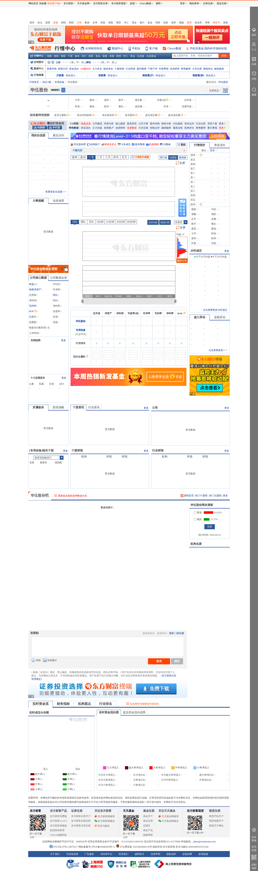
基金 (150, 22)
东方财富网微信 (105, 821)
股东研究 (132, 123)
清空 (177, 661)
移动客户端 (53, 3)
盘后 (83, 157)
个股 (70, 56)
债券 (173, 22)
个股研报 (119, 68)
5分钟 (100, 221)
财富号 (216, 22)
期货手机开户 (216, 816)
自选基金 (151, 56)
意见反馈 (254, 848)
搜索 (225, 22)
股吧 (189, 22)
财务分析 (166, 123)
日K (74, 221)
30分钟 (121, 221)
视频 (181, 22)
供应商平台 (106, 854)
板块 (77, 56)
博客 (207, 22)
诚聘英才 (139, 854)
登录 (171, 633)
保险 (165, 22)
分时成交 (196, 250)
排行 (84, 56)
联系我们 (123, 854)
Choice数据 (174, 48)
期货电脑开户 (216, 820)
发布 (159, 661)
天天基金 (128, 810)
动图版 (173, 157)
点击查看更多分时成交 (215, 309)
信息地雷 (58, 200)
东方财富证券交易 (81, 825)
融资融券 (219, 68)
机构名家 (196, 543)
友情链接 (203, 854)
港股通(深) (198, 75)
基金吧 (198, 22)
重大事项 (212, 127)
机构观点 (84, 703)
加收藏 (42, 3)
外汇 (126, 22)
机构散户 (109, 127)
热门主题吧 (215, 495)
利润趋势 (36, 340)
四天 (116, 157)
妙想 (132, 3)
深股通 (102, 75)
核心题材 (120, 123)
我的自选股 (38, 135)
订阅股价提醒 (140, 157)
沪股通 (60, 75)
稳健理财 (148, 834)
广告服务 (89, 854)
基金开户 (148, 816)
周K (83, 221)
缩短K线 (165, 222)
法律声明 (155, 854)
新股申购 (52, 68)
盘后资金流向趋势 (134, 712)
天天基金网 (83, 3)
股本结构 (155, 123)
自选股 (140, 56)
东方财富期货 (195, 810)
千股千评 (152, 68)
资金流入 (70, 75)
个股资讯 (78, 407)
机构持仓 (189, 127)
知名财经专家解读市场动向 (144, 703)
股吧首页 (187, 495)
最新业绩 (178, 127)
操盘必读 (86, 123)
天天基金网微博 (168, 816)
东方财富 (35, 810)
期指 (63, 22)
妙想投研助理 (57, 830)
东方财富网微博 (105, 816)
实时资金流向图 (109, 712)
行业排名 (105, 703)
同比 (55, 295)
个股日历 (77, 150)
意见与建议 (102, 825)
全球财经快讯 (93, 48)
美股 (102, 22)
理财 (157, 22)
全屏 (182, 163)
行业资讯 (94, 407)
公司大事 (143, 123)
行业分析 (201, 123)
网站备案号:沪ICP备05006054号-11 (97, 846)
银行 (142, 22)
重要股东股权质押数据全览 (72, 495)
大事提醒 (38, 200)
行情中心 (37, 55)
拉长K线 (153, 222)
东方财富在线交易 (81, 820)
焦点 (39, 22)
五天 (124, 157)
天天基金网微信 (168, 821)
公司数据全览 (58, 277)
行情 (79, 22)
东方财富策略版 (58, 825)
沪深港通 (37, 75)
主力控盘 (97, 127)
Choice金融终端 (58, 834)
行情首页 (34, 82)
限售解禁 (186, 68)
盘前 (75, 157)
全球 (95, 22)
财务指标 (63, 703)
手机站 (136, 48)
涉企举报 (254, 839)
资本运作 (189, 123)
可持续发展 (72, 854)
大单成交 (126, 144)
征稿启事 (187, 854)
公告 (155, 407)
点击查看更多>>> (218, 350)
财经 (32, 22)
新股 (55, 22)
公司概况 (97, 123)
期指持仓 (208, 68)
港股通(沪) (148, 75)
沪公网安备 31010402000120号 (134, 846)
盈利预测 (141, 68)
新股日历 (63, 68)
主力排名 (97, 68)
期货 (118, 22)
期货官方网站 (216, 825)
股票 (47, 22)
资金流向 (74, 68)
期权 (71, 22)
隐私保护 (171, 854)
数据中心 (117, 48)
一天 (91, 157)
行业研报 (130, 68)
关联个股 (212, 123)
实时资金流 (40, 703)
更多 (222, 123)
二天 (99, 157)
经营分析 (109, 123)
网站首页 (33, 3)
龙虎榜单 (175, 68)
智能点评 (155, 127)
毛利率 (32, 305)
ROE (33, 311)
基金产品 (148, 830)
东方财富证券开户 (81, 816)
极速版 (182, 157)
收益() (32, 284)
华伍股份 (80, 321)
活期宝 (146, 825)
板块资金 (108, 68)
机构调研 (154, 144)
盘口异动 (199, 317)
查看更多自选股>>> (55, 191)
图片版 (163, 157)
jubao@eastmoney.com (204, 841)
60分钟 (131, 221)
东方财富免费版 (58, 816)
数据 (87, 22)
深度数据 (132, 127)
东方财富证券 (100, 3)
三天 (108, 157)
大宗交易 (197, 68)
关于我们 (55, 854)
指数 (49, 56)
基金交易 (148, 820)
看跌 (198, 519)
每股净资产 (35, 289)
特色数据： (75, 127)
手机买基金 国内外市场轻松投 (208, 48)
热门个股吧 (201, 495)
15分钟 (110, 221)
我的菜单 (194, 3)
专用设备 (59, 82)
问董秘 (167, 144)
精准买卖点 (110, 144)
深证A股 (46, 82)
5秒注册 (180, 633)
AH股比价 (85, 68)
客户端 (153, 48)
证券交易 (208, 3)
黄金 (134, 22)
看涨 (198, 512)
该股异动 (219, 317)
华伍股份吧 (80, 144)
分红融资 (178, 123)
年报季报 (164, 68)
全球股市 (37, 62)
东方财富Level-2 (58, 820)
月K (91, 221)
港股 (110, 22)
